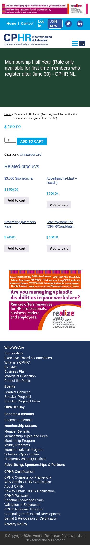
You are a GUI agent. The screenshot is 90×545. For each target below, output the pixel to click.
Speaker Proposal (17, 397)
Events (9, 386)
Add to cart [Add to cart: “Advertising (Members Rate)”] (16, 248)
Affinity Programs (17, 445)
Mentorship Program (19, 441)
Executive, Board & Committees (28, 358)
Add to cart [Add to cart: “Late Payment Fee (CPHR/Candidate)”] (59, 248)
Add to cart (31, 141)
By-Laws (10, 367)
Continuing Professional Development (32, 514)
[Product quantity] (10, 140)
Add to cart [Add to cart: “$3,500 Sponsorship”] (16, 200)
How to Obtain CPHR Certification (29, 491)
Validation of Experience (22, 505)
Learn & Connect (17, 392)
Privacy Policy (15, 524)
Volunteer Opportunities (21, 454)
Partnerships (13, 353)
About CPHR (14, 486)
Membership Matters (20, 426)
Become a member (19, 414)
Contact (27, 23)
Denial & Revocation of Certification (30, 518)
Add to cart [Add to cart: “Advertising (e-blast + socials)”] (59, 205)
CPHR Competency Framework (27, 477)
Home (11, 23)
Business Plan (15, 371)
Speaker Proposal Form (22, 401)
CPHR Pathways (16, 495)
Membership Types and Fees (26, 436)
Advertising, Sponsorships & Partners (34, 465)
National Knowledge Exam (24, 500)
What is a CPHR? (17, 362)
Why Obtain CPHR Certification (27, 482)
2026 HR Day (14, 407)
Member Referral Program (23, 450)
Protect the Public (17, 381)
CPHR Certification (19, 471)
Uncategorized (31, 154)
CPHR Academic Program (23, 509)
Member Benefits (17, 431)
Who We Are (14, 347)
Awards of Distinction (20, 376)
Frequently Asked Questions (25, 459)
